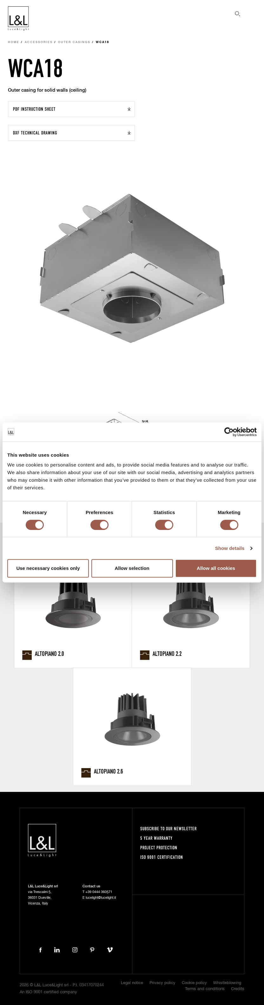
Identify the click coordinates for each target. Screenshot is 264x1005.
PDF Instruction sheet (34, 109)
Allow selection (132, 568)
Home (13, 42)
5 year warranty (156, 838)
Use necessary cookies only (48, 568)
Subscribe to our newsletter (168, 828)
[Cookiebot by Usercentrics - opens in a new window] (229, 432)
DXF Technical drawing (35, 132)
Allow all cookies (216, 568)
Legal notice (132, 983)
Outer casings (74, 42)
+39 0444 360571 (98, 892)
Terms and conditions (205, 989)
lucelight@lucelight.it (101, 897)
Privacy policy (162, 983)
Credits (237, 989)
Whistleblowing (227, 983)
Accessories (39, 42)
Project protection (158, 847)
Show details (230, 548)
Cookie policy (194, 983)
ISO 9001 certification (161, 857)
